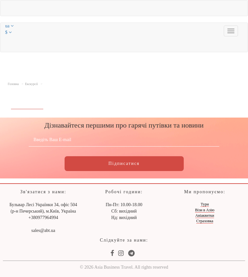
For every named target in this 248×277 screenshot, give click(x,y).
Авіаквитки (204, 215)
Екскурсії (31, 84)
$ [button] (8, 32)
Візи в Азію (204, 210)
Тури (205, 204)
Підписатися (124, 163)
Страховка (204, 221)
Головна (13, 84)
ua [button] (9, 26)
